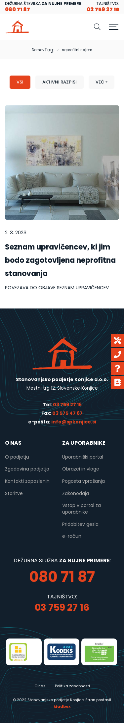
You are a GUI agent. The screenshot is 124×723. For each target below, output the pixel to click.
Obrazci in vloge (80, 469)
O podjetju (17, 457)
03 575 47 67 (67, 413)
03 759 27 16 (67, 404)
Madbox (62, 706)
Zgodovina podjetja (27, 469)
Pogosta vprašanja (83, 481)
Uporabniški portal (82, 457)
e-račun (71, 536)
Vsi (20, 82)
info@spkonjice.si (73, 421)
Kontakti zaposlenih (27, 481)
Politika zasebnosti (72, 686)
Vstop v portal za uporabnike (81, 508)
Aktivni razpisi (59, 82)
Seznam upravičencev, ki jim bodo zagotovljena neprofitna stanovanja (60, 260)
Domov (38, 49)
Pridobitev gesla (80, 524)
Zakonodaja (75, 493)
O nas (40, 686)
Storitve (14, 493)
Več (100, 82)
